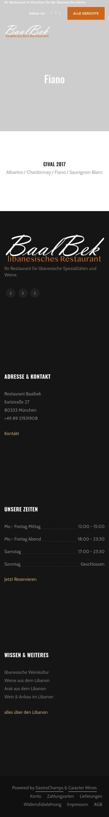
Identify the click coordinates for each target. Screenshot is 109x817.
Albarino (14, 172)
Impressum (77, 804)
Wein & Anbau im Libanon (28, 696)
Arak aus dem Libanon (25, 688)
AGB (98, 804)
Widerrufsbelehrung (42, 804)
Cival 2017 (54, 164)
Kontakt (11, 433)
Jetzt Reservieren (20, 579)
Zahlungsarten (60, 796)
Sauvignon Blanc (86, 172)
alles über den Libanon (26, 712)
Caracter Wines (82, 787)
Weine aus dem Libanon (27, 680)
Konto (36, 796)
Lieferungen (91, 796)
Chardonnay (39, 172)
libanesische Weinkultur (26, 672)
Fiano (60, 172)
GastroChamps (49, 787)
